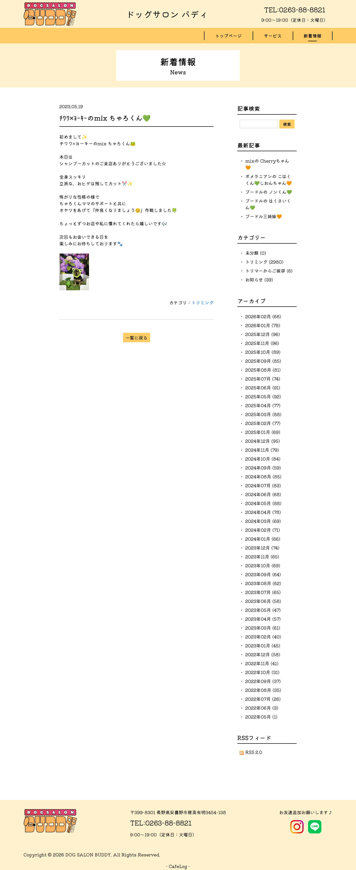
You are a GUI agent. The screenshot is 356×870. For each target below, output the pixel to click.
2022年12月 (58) (262, 654)
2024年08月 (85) (263, 476)
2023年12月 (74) (262, 548)
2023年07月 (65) (263, 592)
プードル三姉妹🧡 (263, 216)
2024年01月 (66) (262, 539)
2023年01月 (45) (262, 645)
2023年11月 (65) (262, 556)
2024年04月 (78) (263, 512)
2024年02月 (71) (262, 530)
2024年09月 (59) (263, 468)
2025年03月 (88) (263, 414)
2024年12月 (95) (262, 441)
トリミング (202, 303)
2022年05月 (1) (261, 717)
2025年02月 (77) (262, 423)
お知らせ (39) (259, 280)
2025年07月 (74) (262, 379)
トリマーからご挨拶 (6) (268, 271)
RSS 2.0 (251, 752)
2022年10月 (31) (262, 672)
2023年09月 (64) (263, 574)
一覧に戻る (136, 338)
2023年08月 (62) (263, 583)
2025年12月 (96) (262, 334)
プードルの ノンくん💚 (268, 192)
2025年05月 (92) (263, 396)
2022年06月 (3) (261, 708)
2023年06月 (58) (263, 601)
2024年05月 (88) (263, 503)
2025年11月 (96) (262, 343)
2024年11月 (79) (262, 450)
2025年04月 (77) (262, 405)
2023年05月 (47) (263, 610)
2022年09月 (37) (263, 681)
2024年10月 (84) (262, 459)
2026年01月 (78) (262, 325)
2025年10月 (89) (262, 352)
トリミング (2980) (264, 262)
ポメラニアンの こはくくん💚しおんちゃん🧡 (268, 179)
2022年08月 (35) (263, 690)
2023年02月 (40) (263, 637)
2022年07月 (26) (263, 699)
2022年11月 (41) (261, 663)
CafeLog (178, 866)
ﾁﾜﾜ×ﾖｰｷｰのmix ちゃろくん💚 (105, 118)
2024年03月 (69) (263, 521)
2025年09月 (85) (263, 361)
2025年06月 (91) (262, 387)
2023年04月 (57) (263, 619)
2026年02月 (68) (263, 316)
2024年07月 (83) (263, 485)
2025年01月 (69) (262, 432)
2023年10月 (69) (262, 565)
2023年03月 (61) (262, 628)
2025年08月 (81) (263, 370)
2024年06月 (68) (263, 494)
